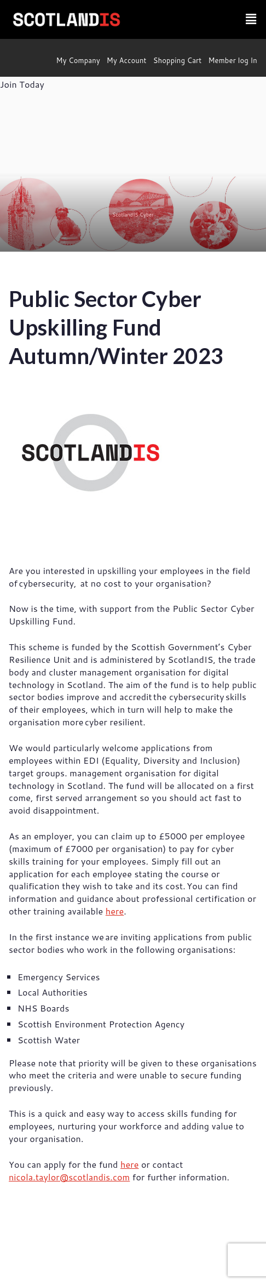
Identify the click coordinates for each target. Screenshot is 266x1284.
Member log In (232, 60)
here (115, 911)
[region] (133, 172)
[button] (251, 19)
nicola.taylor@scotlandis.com (69, 1177)
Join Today (22, 84)
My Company (78, 60)
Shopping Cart (177, 60)
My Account (127, 60)
